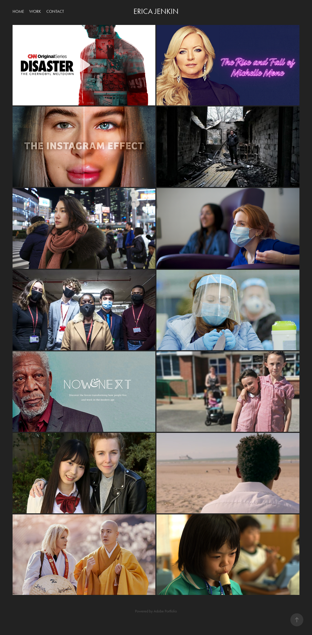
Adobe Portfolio (165, 611)
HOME (18, 11)
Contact (55, 11)
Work (35, 11)
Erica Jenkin (156, 11)
